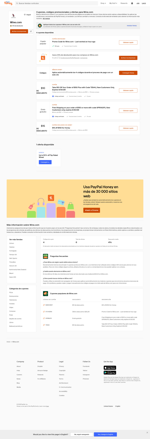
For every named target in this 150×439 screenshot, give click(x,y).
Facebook (86, 366)
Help (18, 370)
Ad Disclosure (63, 383)
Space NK (12, 277)
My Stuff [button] (113, 3)
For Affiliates (42, 379)
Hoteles (11, 304)
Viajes (11, 307)
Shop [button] (103, 3)
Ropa (11, 315)
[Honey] (8, 3)
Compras (12, 311)
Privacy (61, 366)
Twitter (85, 370)
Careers (19, 375)
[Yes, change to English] (105, 434)
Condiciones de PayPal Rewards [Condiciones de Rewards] (70, 58)
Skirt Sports (13, 258)
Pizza (11, 292)
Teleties (11, 247)
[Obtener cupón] (128, 42)
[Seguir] (27, 15)
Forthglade (12, 251)
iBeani (11, 273)
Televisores (13, 300)
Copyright (62, 370)
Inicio (8, 342)
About (19, 366)
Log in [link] (144, 3)
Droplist (40, 366)
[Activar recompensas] (19, 31)
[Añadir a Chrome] (91, 210)
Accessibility (63, 391)
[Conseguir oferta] (45, 162)
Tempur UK (13, 255)
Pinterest (86, 379)
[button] (112, 406)
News (18, 379)
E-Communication (65, 387)
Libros (11, 322)
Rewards (124, 3)
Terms (61, 379)
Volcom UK (13, 266)
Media (19, 387)
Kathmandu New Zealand (17, 269)
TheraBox (12, 262)
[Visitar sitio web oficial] (31, 31)
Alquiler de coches (15, 319)
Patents (61, 375)
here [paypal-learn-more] (47, 406)
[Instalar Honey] (132, 25)
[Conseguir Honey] (128, 73)
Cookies (61, 395)
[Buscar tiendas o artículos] (56, 3)
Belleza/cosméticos (15, 326)
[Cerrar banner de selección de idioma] (147, 432)
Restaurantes (13, 296)
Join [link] (138, 3)
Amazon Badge (43, 370)
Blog (18, 383)
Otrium (11, 243)
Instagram (86, 375)
